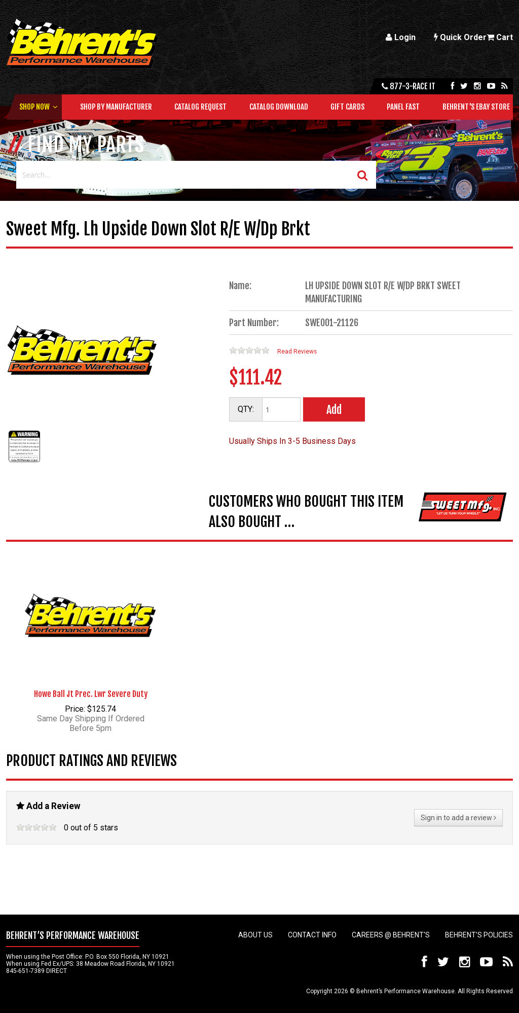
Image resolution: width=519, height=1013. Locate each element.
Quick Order (460, 37)
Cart (500, 37)
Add (334, 409)
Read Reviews (297, 351)
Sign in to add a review (458, 818)
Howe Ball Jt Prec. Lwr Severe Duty (90, 694)
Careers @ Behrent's (391, 935)
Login (401, 37)
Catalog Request (200, 107)
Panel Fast (403, 107)
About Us (255, 935)
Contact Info (312, 935)
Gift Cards (347, 107)
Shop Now (34, 107)
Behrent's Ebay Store (476, 107)
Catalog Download (278, 107)
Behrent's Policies (479, 935)
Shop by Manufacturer (116, 107)
